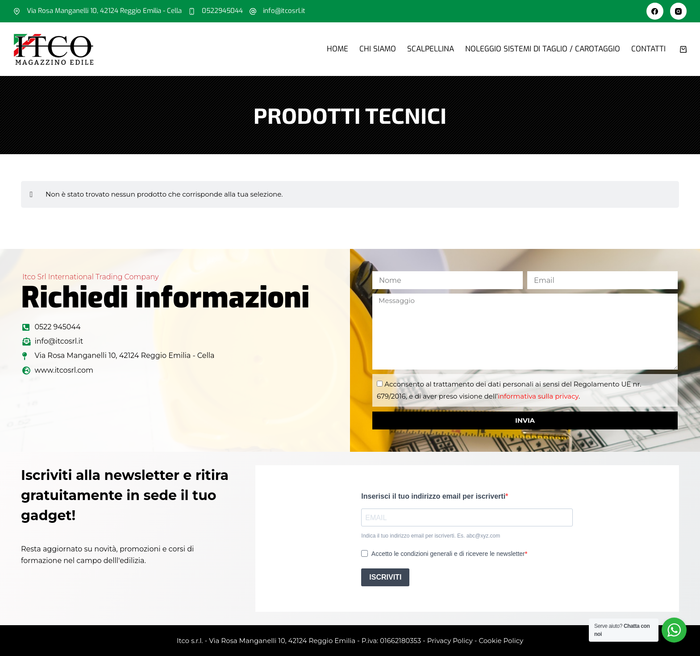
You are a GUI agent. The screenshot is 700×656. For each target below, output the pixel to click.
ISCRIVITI (385, 577)
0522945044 (222, 10)
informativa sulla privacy (538, 396)
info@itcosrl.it (284, 10)
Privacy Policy (450, 640)
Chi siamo (377, 49)
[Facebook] (654, 11)
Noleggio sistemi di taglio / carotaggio (542, 49)
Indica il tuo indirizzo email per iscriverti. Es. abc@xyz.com (430, 536)
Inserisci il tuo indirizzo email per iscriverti (433, 496)
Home (337, 49)
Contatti (648, 49)
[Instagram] (678, 11)
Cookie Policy (501, 640)
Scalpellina (430, 49)
